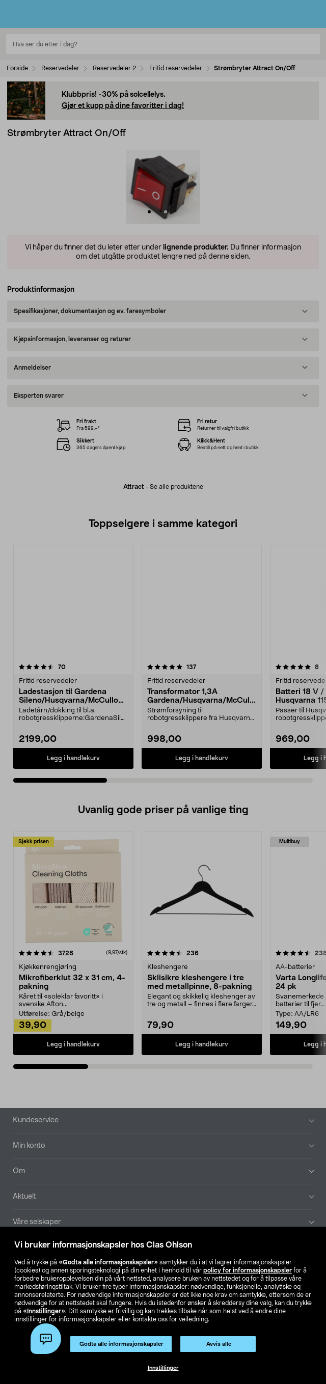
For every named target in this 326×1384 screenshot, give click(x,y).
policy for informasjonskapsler (247, 1270)
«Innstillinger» (44, 1311)
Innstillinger (163, 1368)
